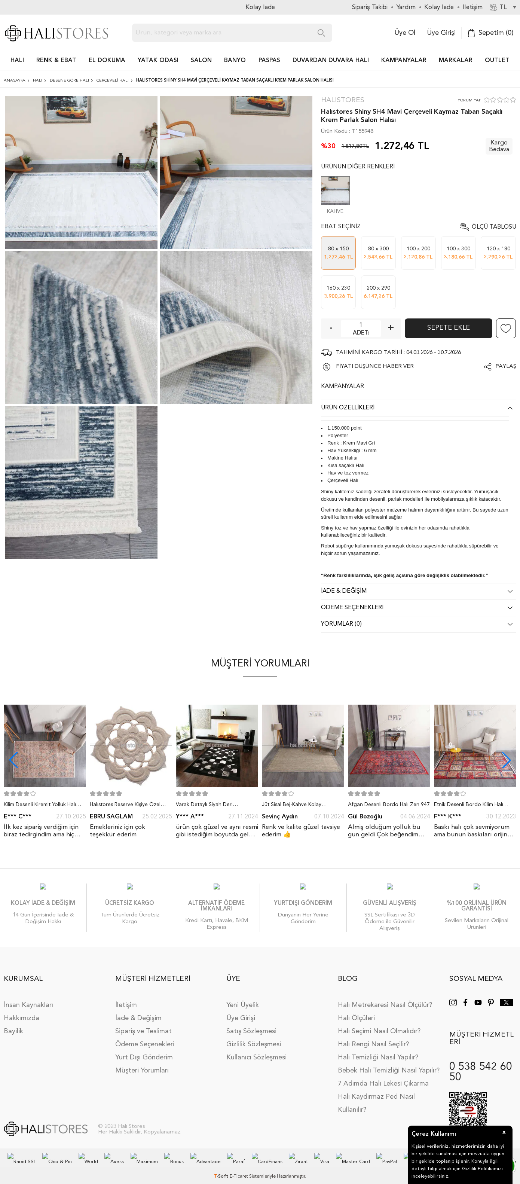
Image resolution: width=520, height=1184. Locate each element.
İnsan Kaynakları (28, 997)
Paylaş (505, 366)
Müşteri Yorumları (142, 1063)
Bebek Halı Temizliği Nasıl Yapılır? (389, 1063)
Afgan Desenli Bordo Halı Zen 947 (389, 804)
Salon (201, 61)
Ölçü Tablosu (494, 227)
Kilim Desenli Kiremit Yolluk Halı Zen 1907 (40, 806)
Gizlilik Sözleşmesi (253, 1037)
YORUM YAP (469, 100)
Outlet (497, 61)
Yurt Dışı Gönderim (144, 1050)
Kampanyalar (403, 61)
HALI (17, 61)
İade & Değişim (138, 1010)
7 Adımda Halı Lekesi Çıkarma (383, 1076)
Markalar (455, 61)
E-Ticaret (239, 1169)
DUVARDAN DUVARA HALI (331, 61)
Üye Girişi (441, 33)
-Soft (222, 1169)
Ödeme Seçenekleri (144, 1037)
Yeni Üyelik (242, 997)
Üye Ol (404, 33)
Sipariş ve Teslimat (143, 1023)
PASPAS (269, 61)
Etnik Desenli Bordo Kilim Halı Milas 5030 (468, 806)
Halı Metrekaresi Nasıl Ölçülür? (385, 997)
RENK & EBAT (56, 61)
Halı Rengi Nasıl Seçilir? (373, 1037)
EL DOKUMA (107, 61)
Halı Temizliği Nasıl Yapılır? (378, 1050)
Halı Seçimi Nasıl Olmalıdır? (379, 1023)
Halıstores (342, 100)
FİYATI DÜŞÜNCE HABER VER (375, 366)
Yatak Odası (158, 61)
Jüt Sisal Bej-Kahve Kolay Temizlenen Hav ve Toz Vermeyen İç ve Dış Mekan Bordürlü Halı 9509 (302, 806)
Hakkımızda (21, 1010)
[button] (506, 760)
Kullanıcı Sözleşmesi (256, 1050)
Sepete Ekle (448, 327)
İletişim (126, 997)
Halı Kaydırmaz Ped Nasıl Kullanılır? (376, 1096)
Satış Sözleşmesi (251, 1023)
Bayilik (13, 1023)
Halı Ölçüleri (356, 1010)
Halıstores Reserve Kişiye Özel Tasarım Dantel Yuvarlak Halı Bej (128, 806)
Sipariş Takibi (370, 7)
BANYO (235, 61)
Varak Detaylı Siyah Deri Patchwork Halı (204, 806)
